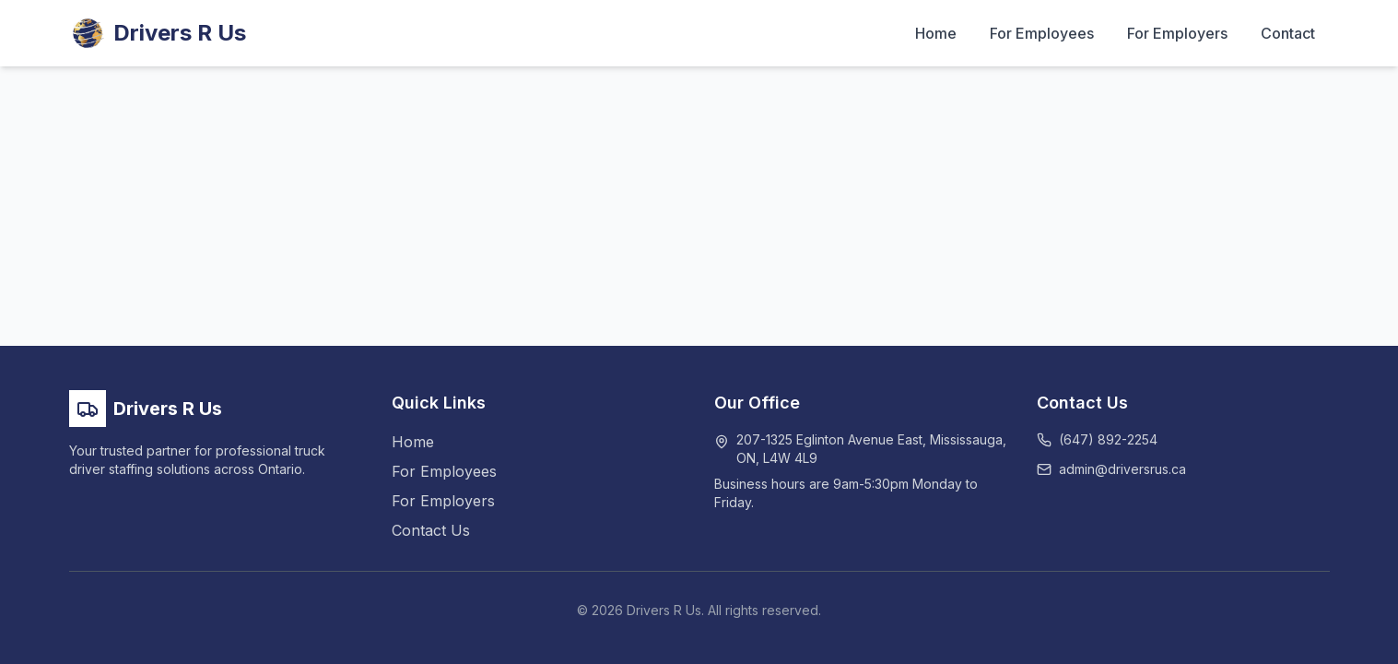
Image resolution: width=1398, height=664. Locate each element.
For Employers (1177, 33)
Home (936, 33)
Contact (1288, 33)
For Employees (1042, 33)
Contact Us (431, 530)
